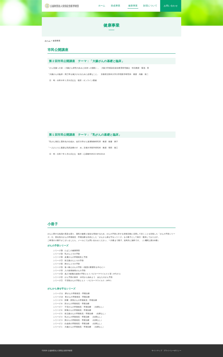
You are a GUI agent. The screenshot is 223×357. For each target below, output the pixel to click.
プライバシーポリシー (172, 351)
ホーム (47, 41)
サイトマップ (157, 351)
